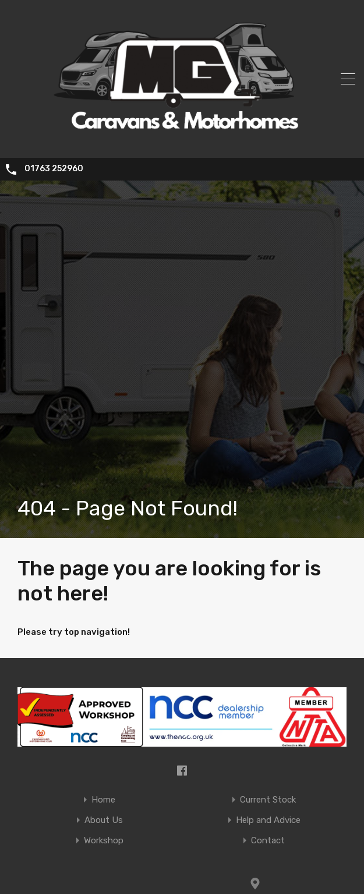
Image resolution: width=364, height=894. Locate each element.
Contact (268, 840)
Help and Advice (268, 820)
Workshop (103, 840)
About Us (103, 820)
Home (103, 800)
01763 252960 (53, 169)
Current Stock (268, 800)
